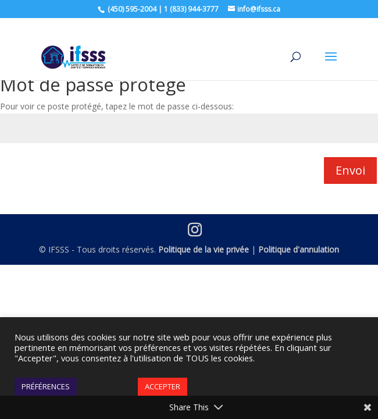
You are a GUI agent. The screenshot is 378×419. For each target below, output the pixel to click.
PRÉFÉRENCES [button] (46, 386)
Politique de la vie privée (203, 249)
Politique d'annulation (298, 249)
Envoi (350, 170)
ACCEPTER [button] (162, 386)
